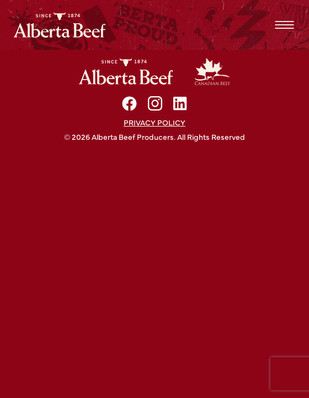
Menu (284, 25)
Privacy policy (154, 122)
